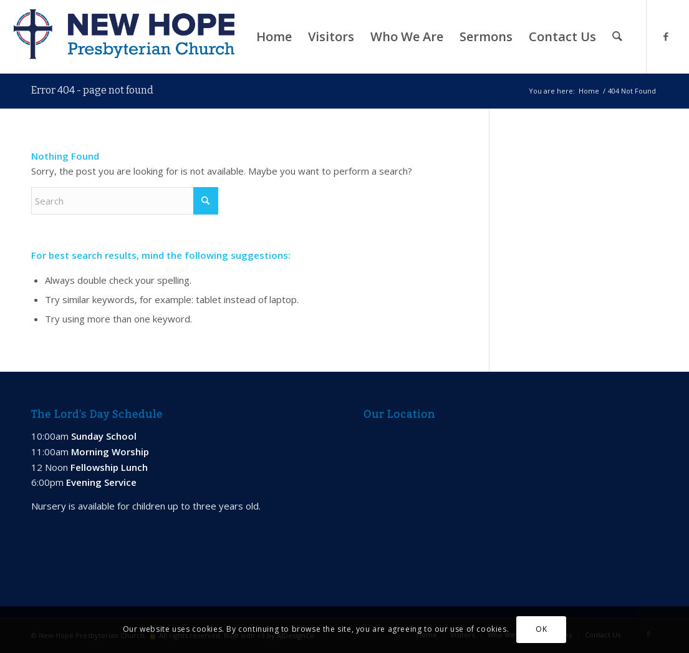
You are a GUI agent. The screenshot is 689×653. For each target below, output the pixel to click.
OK (541, 629)
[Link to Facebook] (666, 36)
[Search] (617, 37)
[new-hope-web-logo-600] (124, 37)
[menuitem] (274, 37)
